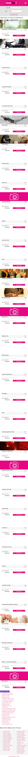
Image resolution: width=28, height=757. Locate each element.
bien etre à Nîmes (20, 747)
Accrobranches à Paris (7, 692)
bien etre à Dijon (20, 749)
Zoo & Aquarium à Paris (7, 724)
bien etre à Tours (6, 747)
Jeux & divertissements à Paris (8, 708)
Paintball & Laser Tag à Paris (8, 711)
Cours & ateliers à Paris (7, 701)
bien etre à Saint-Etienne (22, 745)
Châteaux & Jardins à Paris (8, 698)
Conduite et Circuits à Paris (8, 700)
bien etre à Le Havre (21, 731)
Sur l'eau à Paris (5, 722)
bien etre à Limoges (21, 746)
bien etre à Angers (20, 733)
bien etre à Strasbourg (7, 737)
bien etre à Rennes (7, 740)
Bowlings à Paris (5, 697)
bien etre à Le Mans (21, 750)
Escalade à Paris (6, 704)
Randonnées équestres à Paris (8, 717)
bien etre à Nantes (6, 741)
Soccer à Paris (5, 721)
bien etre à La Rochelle (7, 745)
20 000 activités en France (14, 756)
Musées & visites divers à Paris (9, 709)
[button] (25, 3)
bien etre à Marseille (7, 733)
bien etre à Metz (20, 753)
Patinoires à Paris (6, 714)
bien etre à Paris (6, 731)
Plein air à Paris (5, 715)
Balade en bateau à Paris (7, 694)
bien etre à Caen (20, 736)
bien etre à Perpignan (21, 735)
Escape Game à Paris (7, 705)
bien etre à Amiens (20, 751)
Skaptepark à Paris (6, 718)
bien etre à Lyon (6, 732)
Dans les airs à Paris (6, 702)
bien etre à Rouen (6, 742)
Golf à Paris (4, 707)
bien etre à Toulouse (7, 736)
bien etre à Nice (6, 744)
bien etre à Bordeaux (7, 735)
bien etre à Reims (6, 749)
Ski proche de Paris (6, 719)
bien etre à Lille (6, 750)
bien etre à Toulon (20, 732)
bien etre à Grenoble (21, 737)
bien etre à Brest (6, 746)
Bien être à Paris (5, 695)
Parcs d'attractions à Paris (7, 712)
